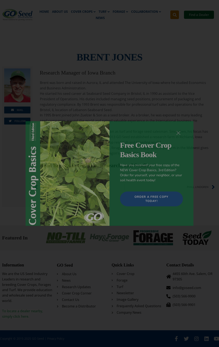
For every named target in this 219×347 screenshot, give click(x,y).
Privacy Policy (55, 339)
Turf (103, 11)
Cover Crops (82, 11)
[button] (174, 14)
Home (44, 11)
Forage (119, 11)
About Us (60, 11)
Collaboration (144, 11)
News (100, 18)
